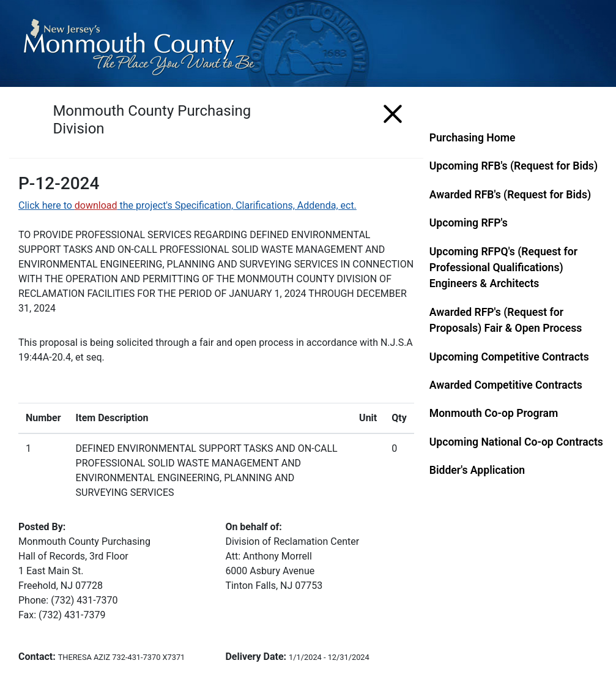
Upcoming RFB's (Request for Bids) (513, 166)
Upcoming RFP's (468, 223)
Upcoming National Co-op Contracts (516, 442)
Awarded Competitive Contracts (505, 385)
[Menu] (392, 112)
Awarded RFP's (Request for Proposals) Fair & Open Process (505, 320)
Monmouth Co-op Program (493, 413)
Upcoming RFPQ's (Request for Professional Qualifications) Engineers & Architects (503, 267)
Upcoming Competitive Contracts (509, 357)
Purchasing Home (472, 138)
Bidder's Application (477, 470)
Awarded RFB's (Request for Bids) (510, 195)
